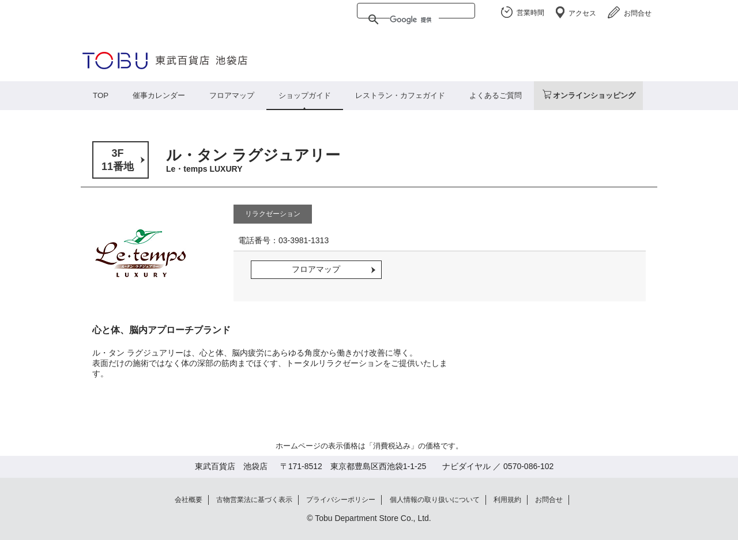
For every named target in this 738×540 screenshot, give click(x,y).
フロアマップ (231, 95)
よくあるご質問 (495, 95)
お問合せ (638, 13)
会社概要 (188, 500)
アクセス (582, 13)
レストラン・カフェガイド (400, 95)
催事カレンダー (159, 95)
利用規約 (507, 500)
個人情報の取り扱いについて (435, 500)
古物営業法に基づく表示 (254, 500)
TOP (100, 95)
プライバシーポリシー (340, 500)
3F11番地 (117, 160)
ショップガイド (304, 95)
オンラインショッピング (594, 95)
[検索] (414, 20)
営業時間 (530, 13)
